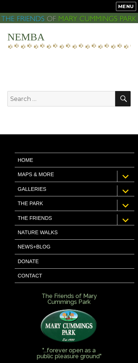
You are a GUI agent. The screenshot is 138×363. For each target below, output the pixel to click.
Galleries (32, 189)
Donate (28, 261)
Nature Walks (38, 232)
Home (25, 160)
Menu (126, 6)
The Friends (35, 218)
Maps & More (36, 174)
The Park (30, 203)
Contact (30, 276)
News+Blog (34, 247)
